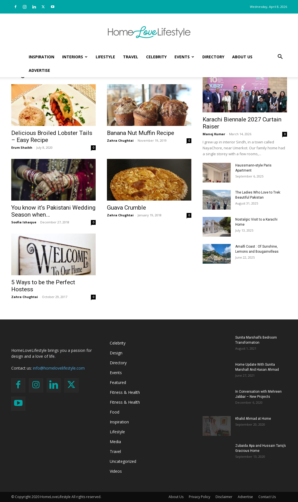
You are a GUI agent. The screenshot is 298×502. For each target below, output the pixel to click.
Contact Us (267, 496)
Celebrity (156, 56)
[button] (280, 57)
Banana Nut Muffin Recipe (140, 133)
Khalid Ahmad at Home (253, 419)
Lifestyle (105, 56)
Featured (118, 382)
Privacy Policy (199, 496)
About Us (242, 56)
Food (114, 412)
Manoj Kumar (214, 134)
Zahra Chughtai (120, 140)
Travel (130, 56)
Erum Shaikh (21, 147)
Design (116, 353)
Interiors (75, 56)
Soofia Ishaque (23, 222)
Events (184, 56)
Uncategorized (123, 461)
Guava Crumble (126, 207)
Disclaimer (224, 496)
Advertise (39, 70)
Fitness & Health (125, 392)
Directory (213, 56)
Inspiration (41, 56)
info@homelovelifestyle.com (59, 368)
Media (115, 441)
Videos (116, 471)
